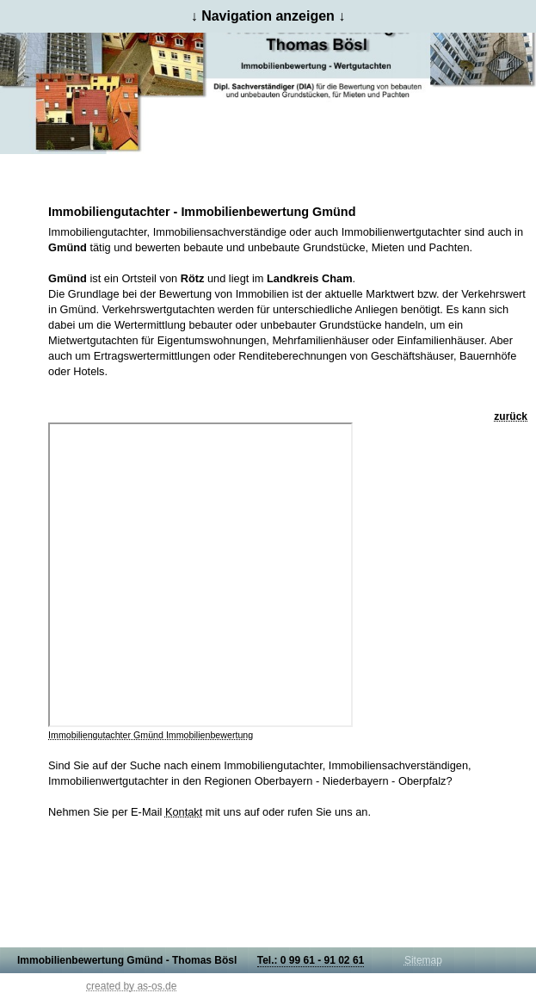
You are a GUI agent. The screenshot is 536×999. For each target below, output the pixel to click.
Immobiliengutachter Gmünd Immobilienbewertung (150, 735)
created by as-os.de (131, 986)
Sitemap (423, 960)
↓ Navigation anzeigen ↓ (268, 16)
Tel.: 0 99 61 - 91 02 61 (311, 960)
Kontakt (183, 811)
